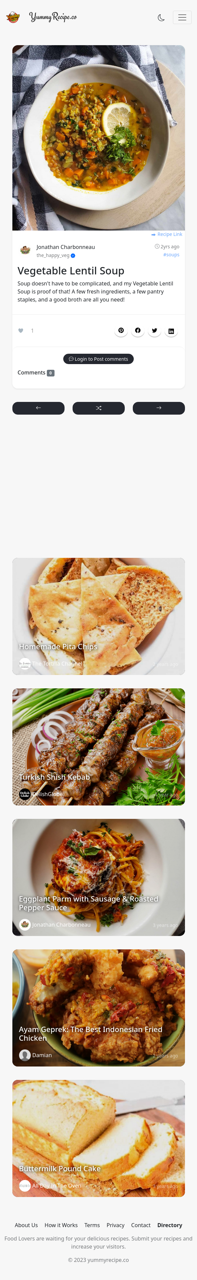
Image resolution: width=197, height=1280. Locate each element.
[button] (137, 331)
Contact (141, 1225)
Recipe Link (166, 234)
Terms (92, 1225)
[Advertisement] (98, 489)
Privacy (115, 1225)
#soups (171, 254)
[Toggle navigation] (182, 17)
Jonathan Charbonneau (66, 247)
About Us (26, 1225)
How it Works (61, 1225)
